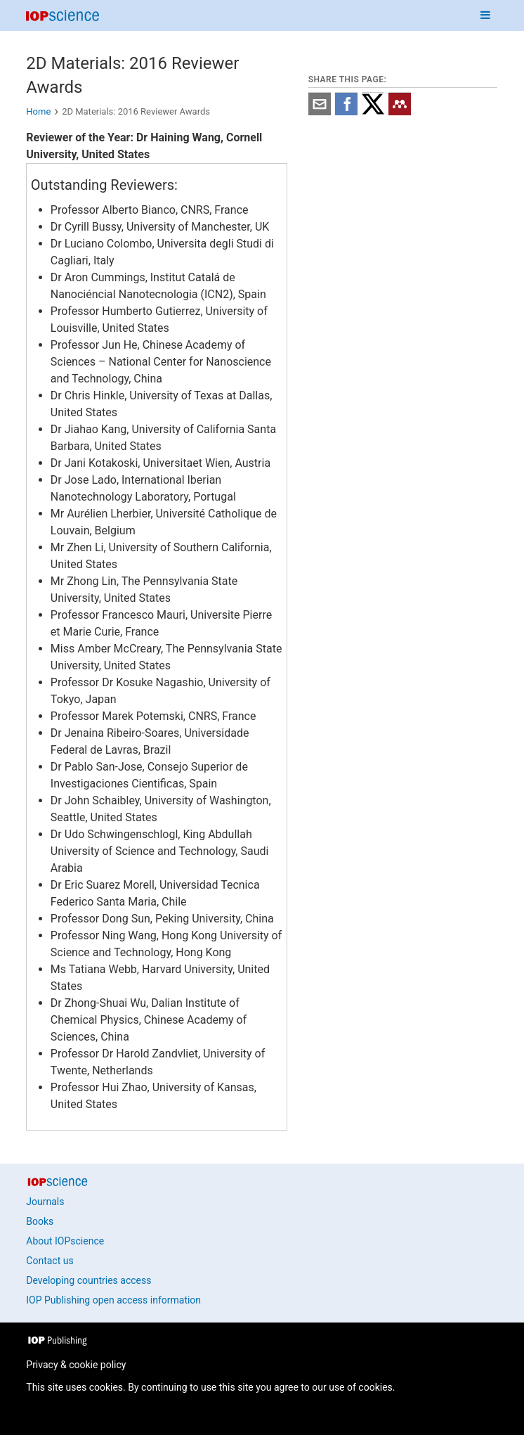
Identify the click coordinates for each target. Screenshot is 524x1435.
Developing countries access (88, 1280)
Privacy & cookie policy (76, 1364)
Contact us (49, 1260)
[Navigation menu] (485, 15)
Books (39, 1221)
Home (38, 111)
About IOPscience (65, 1241)
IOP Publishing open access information (113, 1300)
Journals (45, 1201)
